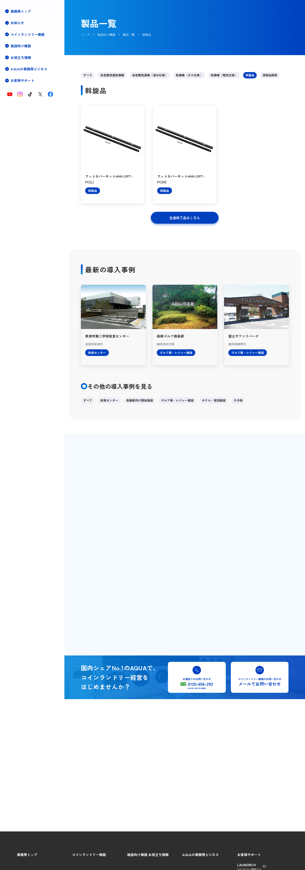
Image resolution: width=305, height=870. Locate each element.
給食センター (109, 400)
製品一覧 (16, 69)
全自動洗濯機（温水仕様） (150, 75)
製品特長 (16, 62)
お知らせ (17, 22)
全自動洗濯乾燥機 (112, 75)
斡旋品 (249, 75)
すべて (87, 75)
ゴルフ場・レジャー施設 (177, 400)
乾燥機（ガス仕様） (189, 75)
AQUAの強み (190, 864)
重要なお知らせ (20, 102)
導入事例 (16, 76)
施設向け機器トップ (23, 55)
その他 (238, 400)
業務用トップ (21, 11)
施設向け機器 (137, 854)
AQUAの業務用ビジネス (200, 854)
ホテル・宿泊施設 (214, 400)
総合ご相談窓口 (247, 864)
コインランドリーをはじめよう (93, 864)
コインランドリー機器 (89, 854)
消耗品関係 (269, 75)
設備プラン (17, 83)
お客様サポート (249, 854)
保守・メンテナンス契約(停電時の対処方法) (26, 93)
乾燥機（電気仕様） (224, 75)
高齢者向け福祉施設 (139, 400)
